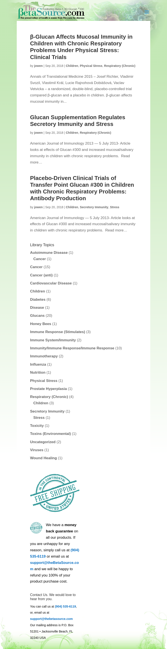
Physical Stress (91, 66)
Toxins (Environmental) (50, 434)
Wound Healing (43, 458)
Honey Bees (40, 324)
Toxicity (37, 426)
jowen (38, 66)
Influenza (38, 364)
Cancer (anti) (41, 275)
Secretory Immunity (94, 207)
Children (72, 66)
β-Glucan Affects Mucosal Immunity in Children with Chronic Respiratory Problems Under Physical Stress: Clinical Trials (81, 46)
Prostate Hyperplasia (48, 389)
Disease (37, 308)
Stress (114, 207)
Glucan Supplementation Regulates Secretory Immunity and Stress (77, 120)
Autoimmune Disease (49, 253)
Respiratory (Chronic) (119, 66)
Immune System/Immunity (53, 340)
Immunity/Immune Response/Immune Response (72, 348)
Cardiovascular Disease (51, 283)
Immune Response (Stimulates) (57, 332)
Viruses (36, 450)
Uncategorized (42, 442)
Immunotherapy (44, 356)
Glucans (37, 316)
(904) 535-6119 (65, 606)
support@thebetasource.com (51, 619)
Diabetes (37, 299)
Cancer (39, 259)
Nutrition (37, 372)
